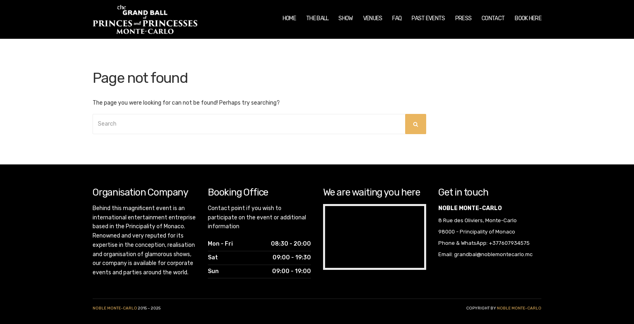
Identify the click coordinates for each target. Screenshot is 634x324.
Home (289, 18)
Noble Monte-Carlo (115, 308)
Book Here (528, 18)
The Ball (317, 18)
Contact (493, 18)
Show (345, 18)
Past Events (428, 18)
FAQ (397, 18)
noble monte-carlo (519, 308)
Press (463, 18)
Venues (373, 18)
